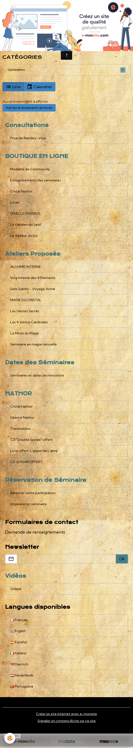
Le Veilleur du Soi (23, 235)
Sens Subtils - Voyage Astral (32, 289)
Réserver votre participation (33, 493)
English (18, 631)
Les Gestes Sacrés (24, 311)
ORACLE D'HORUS (25, 213)
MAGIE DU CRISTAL (25, 300)
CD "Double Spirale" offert (31, 439)
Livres (15, 202)
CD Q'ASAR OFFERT (26, 462)
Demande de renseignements (35, 532)
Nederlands (21, 675)
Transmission (20, 428)
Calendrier (39, 87)
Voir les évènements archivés (29, 108)
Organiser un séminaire (28, 504)
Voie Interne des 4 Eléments (32, 278)
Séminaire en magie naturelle (33, 344)
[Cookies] (9, 738)
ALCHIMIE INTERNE (25, 267)
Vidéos (16, 589)
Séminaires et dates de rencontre (37, 375)
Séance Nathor (22, 417)
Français (19, 620)
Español (18, 642)
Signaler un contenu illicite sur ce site (66, 721)
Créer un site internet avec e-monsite (66, 714)
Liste (13, 87)
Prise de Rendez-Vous (28, 138)
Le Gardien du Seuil (25, 224)
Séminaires (16, 69)
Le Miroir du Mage (24, 333)
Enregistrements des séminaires (35, 180)
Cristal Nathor (21, 191)
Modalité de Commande (30, 169)
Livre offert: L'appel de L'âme (34, 451)
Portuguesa (21, 686)
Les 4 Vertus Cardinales (29, 322)
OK (122, 558)
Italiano (18, 653)
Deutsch (19, 664)
